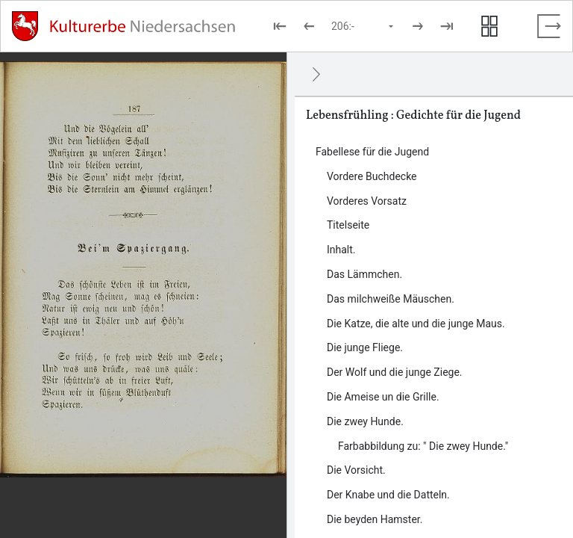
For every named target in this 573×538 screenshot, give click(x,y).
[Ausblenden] (316, 74)
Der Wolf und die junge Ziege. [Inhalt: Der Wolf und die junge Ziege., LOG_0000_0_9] (395, 372)
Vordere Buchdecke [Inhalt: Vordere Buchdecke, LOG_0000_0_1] (372, 176)
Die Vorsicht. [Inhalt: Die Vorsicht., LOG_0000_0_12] (356, 470)
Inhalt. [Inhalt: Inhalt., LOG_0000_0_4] (341, 250)
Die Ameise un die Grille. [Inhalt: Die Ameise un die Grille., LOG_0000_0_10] (383, 397)
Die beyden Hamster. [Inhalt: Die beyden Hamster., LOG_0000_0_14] (374, 519)
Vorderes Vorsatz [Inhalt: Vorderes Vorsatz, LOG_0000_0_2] (367, 201)
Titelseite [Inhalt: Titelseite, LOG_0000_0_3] (348, 225)
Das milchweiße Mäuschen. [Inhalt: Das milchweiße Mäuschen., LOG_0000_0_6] (390, 299)
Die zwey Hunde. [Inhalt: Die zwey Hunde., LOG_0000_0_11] (365, 421)
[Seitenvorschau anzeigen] (489, 26)
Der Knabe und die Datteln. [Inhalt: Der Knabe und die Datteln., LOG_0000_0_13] (388, 495)
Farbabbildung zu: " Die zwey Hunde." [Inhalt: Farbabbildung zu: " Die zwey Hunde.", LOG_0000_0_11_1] (423, 446)
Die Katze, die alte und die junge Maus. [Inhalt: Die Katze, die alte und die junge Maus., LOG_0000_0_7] (416, 324)
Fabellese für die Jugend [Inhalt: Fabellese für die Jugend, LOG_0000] (372, 152)
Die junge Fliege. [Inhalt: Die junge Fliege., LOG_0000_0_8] (365, 347)
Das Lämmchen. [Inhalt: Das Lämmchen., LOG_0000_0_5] (364, 274)
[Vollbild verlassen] (549, 26)
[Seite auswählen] (363, 26)
